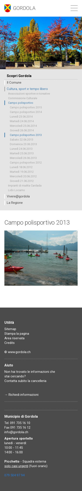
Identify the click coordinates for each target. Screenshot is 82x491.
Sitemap (10, 329)
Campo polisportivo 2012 (26, 162)
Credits (9, 343)
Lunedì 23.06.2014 (21, 116)
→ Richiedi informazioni (21, 395)
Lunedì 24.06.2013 (21, 148)
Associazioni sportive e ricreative (29, 93)
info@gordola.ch (16, 432)
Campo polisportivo (20, 102)
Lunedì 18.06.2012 (21, 167)
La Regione (15, 203)
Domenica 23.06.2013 (23, 144)
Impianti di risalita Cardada (25, 185)
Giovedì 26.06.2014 (22, 130)
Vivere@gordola (18, 196)
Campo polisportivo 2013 (26, 135)
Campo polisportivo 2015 (26, 107)
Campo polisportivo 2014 (26, 112)
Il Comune (14, 82)
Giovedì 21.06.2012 (22, 181)
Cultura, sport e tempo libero (27, 89)
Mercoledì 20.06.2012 (23, 176)
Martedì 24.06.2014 (22, 121)
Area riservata (14, 338)
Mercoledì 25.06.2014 (23, 125)
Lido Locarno (16, 190)
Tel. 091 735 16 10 (17, 423)
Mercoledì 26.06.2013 (23, 158)
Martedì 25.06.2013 (22, 153)
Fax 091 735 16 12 (17, 427)
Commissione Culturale (22, 98)
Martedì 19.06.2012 (22, 171)
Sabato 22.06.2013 (21, 139)
